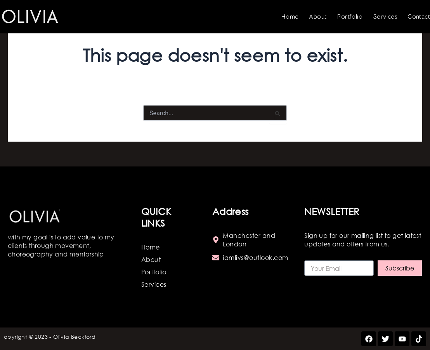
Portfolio (349, 17)
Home (290, 17)
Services (385, 17)
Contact (418, 17)
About (317, 17)
